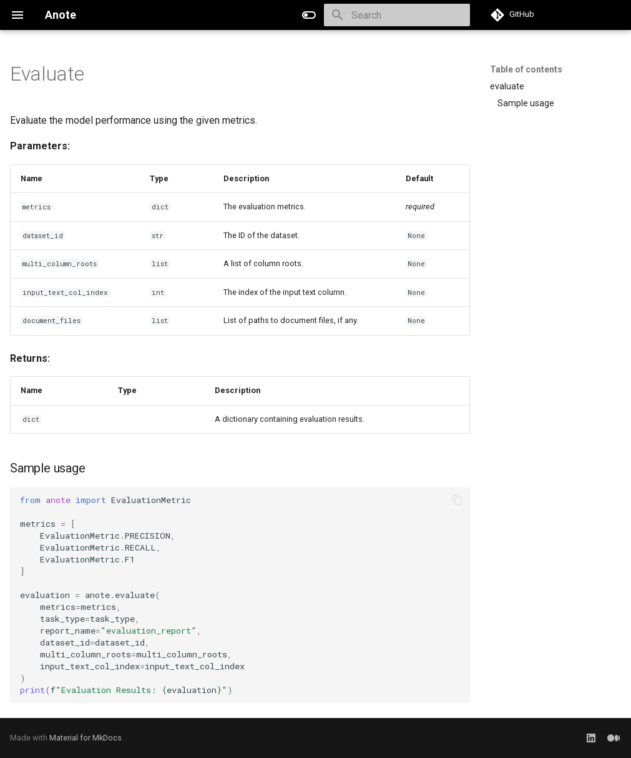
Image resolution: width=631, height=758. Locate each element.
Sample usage (525, 103)
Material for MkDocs (85, 737)
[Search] (397, 15)
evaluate (507, 86)
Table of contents (526, 69)
